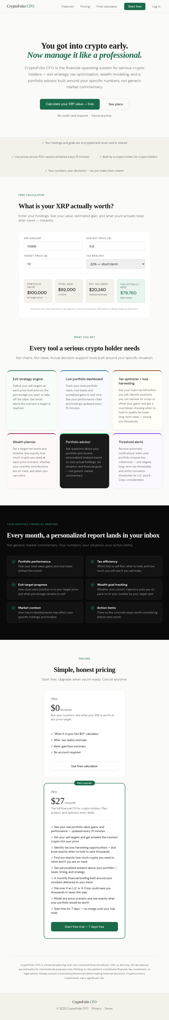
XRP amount (33, 238)
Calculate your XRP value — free (70, 104)
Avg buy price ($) (98, 238)
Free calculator (107, 6)
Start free (135, 6)
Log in (156, 6)
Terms (108, 1008)
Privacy (96, 1008)
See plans (116, 104)
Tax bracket (95, 256)
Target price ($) (36, 256)
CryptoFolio (20, 6)
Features (68, 6)
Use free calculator (84, 766)
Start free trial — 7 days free (84, 927)
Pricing (85, 6)
